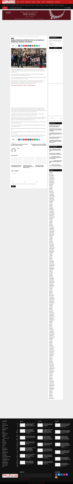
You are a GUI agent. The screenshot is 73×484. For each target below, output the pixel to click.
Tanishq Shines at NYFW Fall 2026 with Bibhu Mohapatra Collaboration (30, 424)
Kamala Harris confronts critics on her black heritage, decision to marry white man (55, 157)
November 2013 (51, 385)
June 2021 (51, 255)
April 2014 (50, 378)
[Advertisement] (36, 28)
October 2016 (51, 335)
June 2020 (51, 272)
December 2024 (51, 195)
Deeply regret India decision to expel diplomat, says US (16, 166)
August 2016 (51, 338)
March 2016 (51, 345)
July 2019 (50, 288)
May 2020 (50, 274)
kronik (50, 149)
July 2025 (50, 185)
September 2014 (51, 371)
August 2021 (51, 252)
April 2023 (50, 224)
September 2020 (51, 268)
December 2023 (51, 212)
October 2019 (51, 284)
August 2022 (51, 235)
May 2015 (50, 359)
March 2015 (51, 362)
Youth (3, 466)
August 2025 (51, 184)
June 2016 (51, 341)
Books (21, 5)
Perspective (17, 5)
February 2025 (51, 192)
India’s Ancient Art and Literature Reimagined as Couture (30, 442)
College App (46, 5)
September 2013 (51, 388)
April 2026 (50, 172)
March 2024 (51, 208)
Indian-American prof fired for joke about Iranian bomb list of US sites (55, 150)
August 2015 (51, 355)
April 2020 (50, 275)
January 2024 (51, 211)
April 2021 (50, 258)
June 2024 (51, 204)
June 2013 (51, 392)
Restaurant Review (61, 5)
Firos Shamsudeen (52, 153)
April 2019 (50, 292)
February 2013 (51, 398)
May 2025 (50, 188)
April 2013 (50, 395)
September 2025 (51, 182)
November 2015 (51, 351)
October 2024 (51, 198)
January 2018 (51, 314)
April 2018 (50, 309)
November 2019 (51, 282)
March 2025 (51, 191)
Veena (13, 43)
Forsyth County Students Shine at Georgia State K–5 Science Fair (48, 462)
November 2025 (51, 179)
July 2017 (50, 322)
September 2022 (51, 234)
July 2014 (50, 374)
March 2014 (51, 379)
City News (3, 5)
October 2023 (51, 215)
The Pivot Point (37, 5)
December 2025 (51, 178)
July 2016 (50, 339)
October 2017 (51, 318)
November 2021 (51, 248)
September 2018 (51, 302)
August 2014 (51, 372)
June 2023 (51, 221)
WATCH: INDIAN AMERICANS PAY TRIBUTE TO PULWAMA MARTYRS (23, 85)
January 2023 (51, 228)
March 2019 (51, 294)
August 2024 (51, 201)
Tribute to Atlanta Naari (6, 459)
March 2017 (51, 328)
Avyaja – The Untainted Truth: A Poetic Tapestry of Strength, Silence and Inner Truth (48, 456)
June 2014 (51, 375)
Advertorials (4, 423)
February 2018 (51, 312)
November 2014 (51, 368)
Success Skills (4, 455)
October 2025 (51, 181)
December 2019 (51, 281)
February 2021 (51, 261)
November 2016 (51, 334)
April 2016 (50, 344)
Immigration (26, 5)
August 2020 (51, 269)
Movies (33, 5)
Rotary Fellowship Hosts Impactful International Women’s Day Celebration (48, 450)
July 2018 (50, 305)
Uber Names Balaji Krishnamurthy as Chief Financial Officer (65, 464)
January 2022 (51, 245)
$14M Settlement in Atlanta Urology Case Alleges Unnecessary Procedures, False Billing (48, 437)
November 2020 (51, 265)
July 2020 (50, 271)
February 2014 (51, 381)
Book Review (4, 429)
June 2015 (51, 358)
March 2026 (51, 174)
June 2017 (51, 324)
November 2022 (51, 231)
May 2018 (50, 308)
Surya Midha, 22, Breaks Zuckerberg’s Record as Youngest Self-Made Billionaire (65, 452)
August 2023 (51, 218)
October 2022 (51, 232)
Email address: (51, 43)
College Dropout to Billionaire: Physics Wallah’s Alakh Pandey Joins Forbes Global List (65, 437)
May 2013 (50, 394)
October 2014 (51, 369)
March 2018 (51, 311)
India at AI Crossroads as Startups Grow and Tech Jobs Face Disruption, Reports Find (65, 425)
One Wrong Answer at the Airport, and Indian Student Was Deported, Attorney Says (55, 134)
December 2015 (51, 349)
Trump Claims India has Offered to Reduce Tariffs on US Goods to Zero (28, 166)
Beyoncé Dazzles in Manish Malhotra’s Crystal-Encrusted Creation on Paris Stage (30, 456)
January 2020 (51, 279)
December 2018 (51, 298)
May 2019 (50, 291)
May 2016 (50, 342)
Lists (3, 446)
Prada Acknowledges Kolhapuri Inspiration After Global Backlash (30, 462)
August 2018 (51, 304)
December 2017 (51, 315)
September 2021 (51, 251)
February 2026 (51, 175)
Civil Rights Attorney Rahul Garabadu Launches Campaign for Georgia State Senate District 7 (55, 141)
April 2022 (50, 241)
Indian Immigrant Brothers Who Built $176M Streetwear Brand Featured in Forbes (31, 449)
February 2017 (51, 329)
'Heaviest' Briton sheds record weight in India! (39, 166)
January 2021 (51, 262)
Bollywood (56, 5)
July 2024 (50, 202)
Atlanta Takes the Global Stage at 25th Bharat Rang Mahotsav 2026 (55, 161)
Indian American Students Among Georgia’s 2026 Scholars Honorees (48, 444)
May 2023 (50, 222)
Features (14, 5)
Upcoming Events (5, 462)
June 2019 (51, 289)
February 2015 (51, 364)
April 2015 (50, 361)
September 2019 (51, 285)
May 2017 (50, 325)
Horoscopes (4, 442)
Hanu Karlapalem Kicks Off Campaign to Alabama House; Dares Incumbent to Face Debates (55, 129)
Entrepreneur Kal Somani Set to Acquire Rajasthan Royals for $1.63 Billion (65, 431)
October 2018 (51, 301)
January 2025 (51, 194)
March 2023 (51, 225)
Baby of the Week (5, 425)
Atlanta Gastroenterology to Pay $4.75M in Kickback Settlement (48, 424)
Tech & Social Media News (6, 456)
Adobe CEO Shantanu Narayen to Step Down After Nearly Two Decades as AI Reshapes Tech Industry (66, 445)
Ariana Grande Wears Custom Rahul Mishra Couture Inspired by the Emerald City (30, 431)
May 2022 (50, 239)
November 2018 (51, 299)
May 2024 (50, 205)
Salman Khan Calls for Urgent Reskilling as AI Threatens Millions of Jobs (66, 458)
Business (10, 5)
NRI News (7, 5)
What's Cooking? (5, 465)
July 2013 (50, 391)
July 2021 (50, 254)
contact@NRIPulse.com (27, 478)
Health (23, 5)
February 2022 (51, 244)
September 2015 (51, 354)
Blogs (3, 426)
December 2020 (51, 264)
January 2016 (51, 348)
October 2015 (51, 352)
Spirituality (4, 453)
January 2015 (51, 365)
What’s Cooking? (42, 5)
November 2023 (51, 214)
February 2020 (51, 278)
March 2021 (51, 259)
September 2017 (51, 319)
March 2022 (51, 242)
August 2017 (51, 321)
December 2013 (51, 384)
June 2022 (51, 238)
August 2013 (51, 389)
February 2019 (51, 295)
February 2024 (51, 209)
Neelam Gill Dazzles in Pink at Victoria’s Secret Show (30, 437)
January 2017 (51, 331)
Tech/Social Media (51, 5)
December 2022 (51, 229)
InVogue (30, 5)
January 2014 (51, 382)
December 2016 (51, 332)
